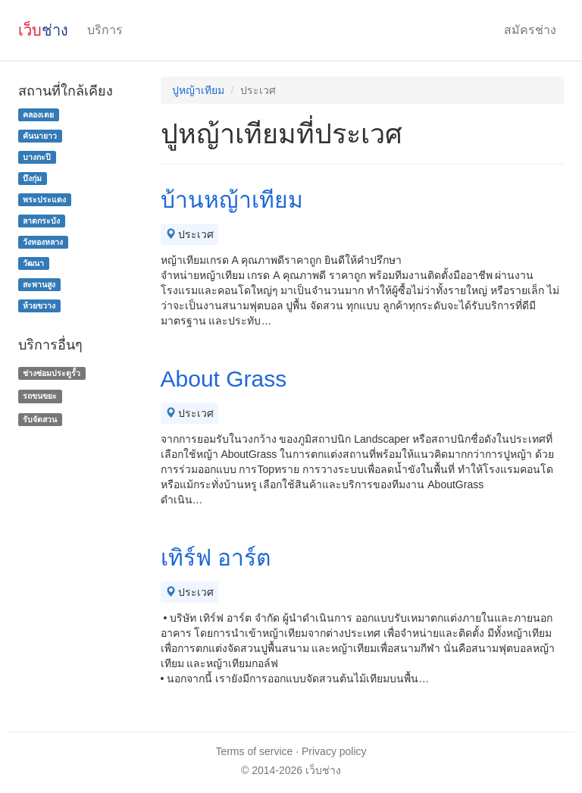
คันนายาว (40, 135)
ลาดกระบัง (41, 220)
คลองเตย (38, 114)
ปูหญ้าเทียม (198, 90)
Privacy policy (334, 751)
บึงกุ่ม (32, 178)
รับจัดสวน (40, 419)
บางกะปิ (37, 156)
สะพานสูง (39, 284)
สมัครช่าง (530, 30)
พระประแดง (44, 199)
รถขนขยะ (40, 395)
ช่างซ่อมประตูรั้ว (51, 373)
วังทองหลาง (43, 241)
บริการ (105, 30)
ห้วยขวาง (39, 305)
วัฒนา (33, 263)
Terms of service (254, 751)
